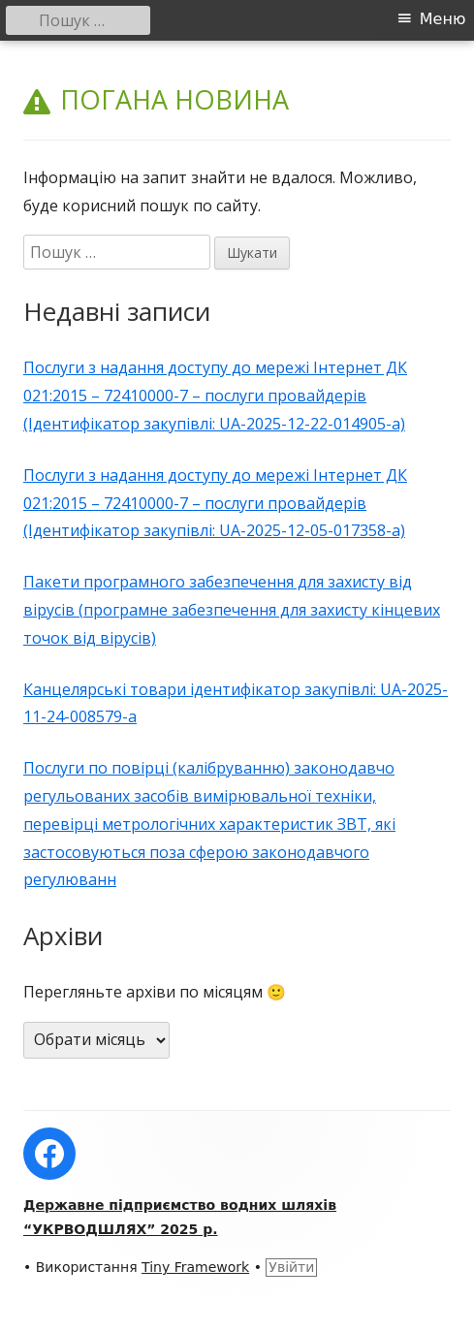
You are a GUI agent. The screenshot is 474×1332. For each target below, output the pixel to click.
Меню (443, 19)
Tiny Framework (195, 1267)
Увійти (291, 1267)
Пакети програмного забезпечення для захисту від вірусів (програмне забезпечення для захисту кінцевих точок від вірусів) (231, 610)
